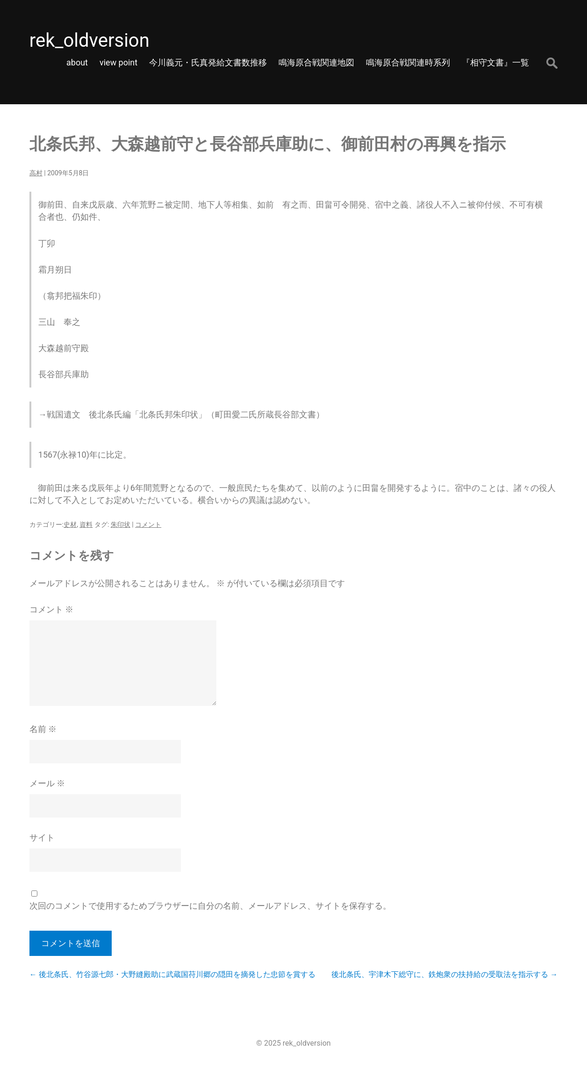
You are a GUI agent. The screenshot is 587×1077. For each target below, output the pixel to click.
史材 (70, 524)
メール (47, 783)
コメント (148, 524)
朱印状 (120, 524)
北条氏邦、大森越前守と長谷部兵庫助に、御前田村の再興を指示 (267, 144)
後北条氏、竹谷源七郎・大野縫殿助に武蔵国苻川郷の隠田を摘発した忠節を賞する (172, 974)
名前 (43, 729)
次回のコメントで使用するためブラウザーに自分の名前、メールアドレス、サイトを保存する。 (210, 906)
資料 (86, 524)
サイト (42, 837)
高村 (36, 173)
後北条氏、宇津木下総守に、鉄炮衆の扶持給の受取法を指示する (444, 974)
